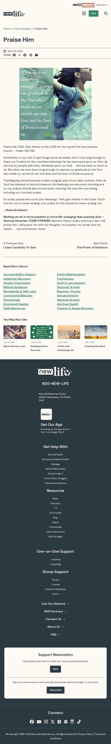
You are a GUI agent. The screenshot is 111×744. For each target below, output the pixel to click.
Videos (55, 522)
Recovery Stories (69, 291)
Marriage (55, 464)
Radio (55, 498)
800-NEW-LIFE (55, 383)
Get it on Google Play (52, 432)
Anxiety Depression (16, 283)
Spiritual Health (67, 304)
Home (7, 29)
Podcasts (55, 503)
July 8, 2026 (63, 342)
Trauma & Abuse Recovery (75, 308)
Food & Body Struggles (55, 478)
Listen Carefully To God (19, 247)
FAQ (55, 634)
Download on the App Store (55, 429)
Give (93, 13)
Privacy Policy (85, 734)
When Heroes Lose (14, 346)
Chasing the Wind (95, 346)
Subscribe (56, 690)
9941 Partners (55, 611)
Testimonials (55, 527)
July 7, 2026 (90, 342)
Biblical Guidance (15, 287)
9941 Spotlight (55, 536)
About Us (55, 627)
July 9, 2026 (35, 342)
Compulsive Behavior (18, 295)
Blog (55, 517)
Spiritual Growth (68, 300)
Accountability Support (19, 274)
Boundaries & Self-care (19, 291)
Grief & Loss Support (71, 283)
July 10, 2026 (9, 342)
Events (55, 594)
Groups (55, 579)
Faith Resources (14, 308)
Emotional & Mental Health (55, 459)
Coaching (55, 559)
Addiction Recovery (17, 279)
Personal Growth (68, 287)
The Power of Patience (92, 247)
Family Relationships (71, 274)
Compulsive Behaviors (55, 483)
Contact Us (55, 619)
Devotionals (22, 29)
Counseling (55, 564)
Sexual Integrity (68, 295)
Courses (55, 584)
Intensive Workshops (55, 589)
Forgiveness (65, 279)
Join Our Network (55, 604)
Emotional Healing (16, 304)
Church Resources (55, 531)
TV (55, 508)
